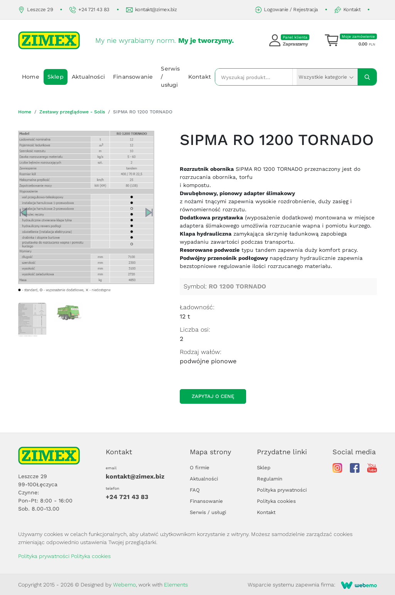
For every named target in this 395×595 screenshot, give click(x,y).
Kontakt (347, 10)
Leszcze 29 (35, 10)
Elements (176, 585)
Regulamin (269, 479)
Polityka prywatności (282, 490)
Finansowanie (133, 76)
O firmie (199, 467)
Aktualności (88, 76)
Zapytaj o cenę (213, 396)
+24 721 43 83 (89, 10)
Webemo (124, 585)
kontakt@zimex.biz (151, 10)
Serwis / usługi (170, 76)
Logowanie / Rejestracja (286, 10)
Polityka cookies (276, 501)
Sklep (55, 76)
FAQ (195, 490)
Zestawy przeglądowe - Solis (72, 112)
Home (30, 76)
